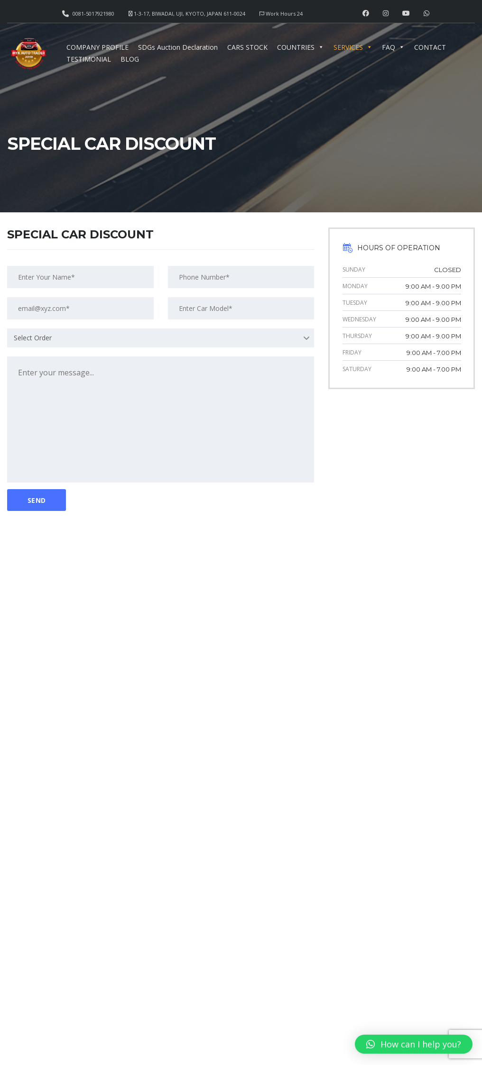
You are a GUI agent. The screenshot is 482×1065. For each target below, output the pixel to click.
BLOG (129, 59)
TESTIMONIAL (88, 59)
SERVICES (353, 47)
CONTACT (430, 47)
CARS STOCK (247, 47)
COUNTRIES (300, 47)
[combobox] (160, 337)
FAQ (393, 47)
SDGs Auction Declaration (178, 47)
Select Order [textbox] (33, 337)
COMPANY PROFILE (97, 47)
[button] (414, 1044)
